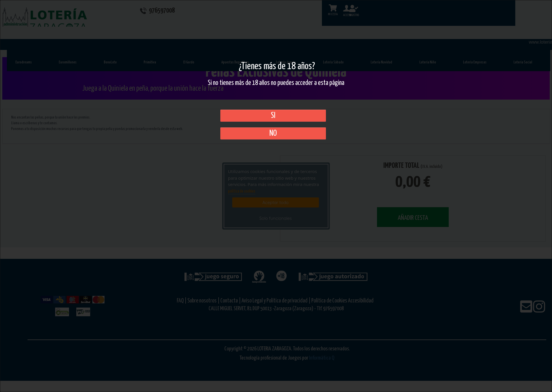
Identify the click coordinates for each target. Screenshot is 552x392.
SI (273, 116)
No (273, 133)
